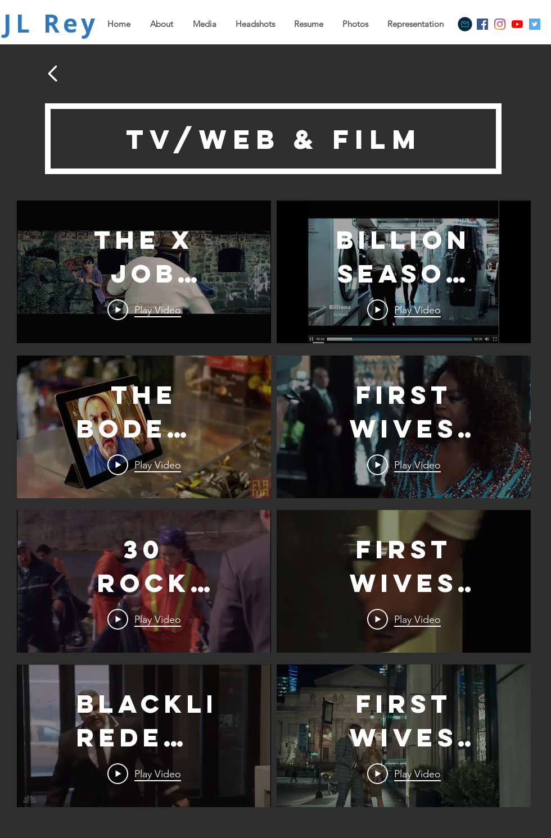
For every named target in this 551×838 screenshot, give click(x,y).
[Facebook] (482, 24)
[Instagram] (499, 24)
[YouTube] (517, 24)
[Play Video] (144, 310)
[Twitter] (534, 24)
